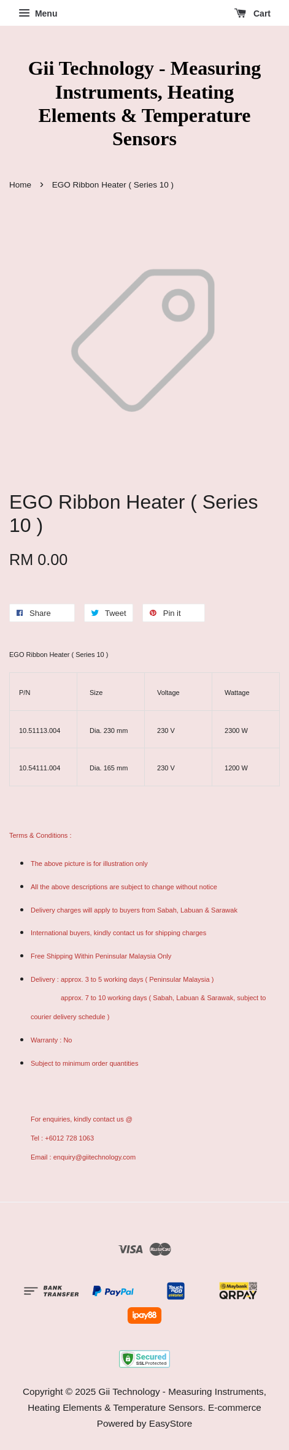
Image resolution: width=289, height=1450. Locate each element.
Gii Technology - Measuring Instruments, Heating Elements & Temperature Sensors (144, 103)
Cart (252, 13)
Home (20, 184)
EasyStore (171, 1423)
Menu (37, 13)
